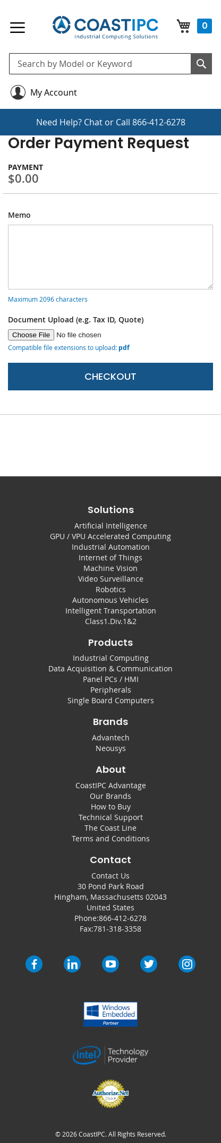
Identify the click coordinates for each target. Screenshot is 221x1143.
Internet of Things (110, 557)
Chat (93, 122)
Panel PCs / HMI (111, 679)
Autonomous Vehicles (110, 600)
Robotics (111, 589)
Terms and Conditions (111, 838)
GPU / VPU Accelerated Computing (110, 536)
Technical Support (111, 817)
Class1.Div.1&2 (111, 621)
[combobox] (110, 63)
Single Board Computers (110, 700)
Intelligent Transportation (110, 610)
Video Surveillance (110, 579)
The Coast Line (110, 828)
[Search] (201, 63)
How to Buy (111, 806)
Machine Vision (110, 568)
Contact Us (110, 876)
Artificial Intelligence (110, 526)
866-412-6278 (158, 122)
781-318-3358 (117, 929)
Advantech (111, 737)
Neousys (111, 748)
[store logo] (105, 27)
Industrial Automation (111, 547)
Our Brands (110, 796)
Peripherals (110, 690)
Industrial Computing (111, 658)
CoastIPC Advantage (110, 785)
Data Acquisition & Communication (110, 668)
